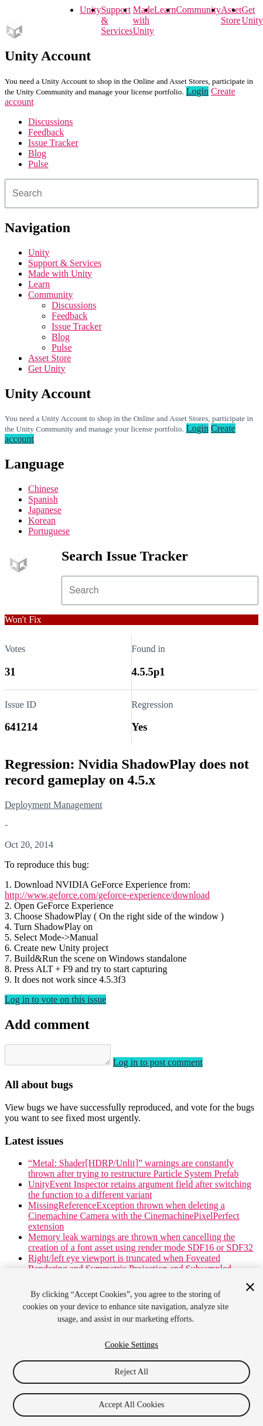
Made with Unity (143, 20)
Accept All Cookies (131, 1404)
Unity (90, 10)
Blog (37, 153)
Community (198, 10)
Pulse (38, 164)
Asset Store (49, 358)
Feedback (46, 132)
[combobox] (131, 193)
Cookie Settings (131, 1344)
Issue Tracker (53, 143)
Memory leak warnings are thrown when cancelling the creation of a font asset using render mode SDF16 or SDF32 (140, 1245)
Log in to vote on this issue (55, 999)
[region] (131, 1347)
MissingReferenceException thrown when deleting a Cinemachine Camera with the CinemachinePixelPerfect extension (134, 1219)
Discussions (50, 122)
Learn (165, 10)
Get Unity (251, 15)
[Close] (250, 1287)
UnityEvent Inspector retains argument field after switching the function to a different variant (139, 1193)
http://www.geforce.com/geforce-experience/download (107, 895)
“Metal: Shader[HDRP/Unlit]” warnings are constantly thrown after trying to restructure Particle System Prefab (133, 1172)
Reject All (132, 1371)
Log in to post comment (169, 1066)
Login (197, 91)
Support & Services (64, 263)
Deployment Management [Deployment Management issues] (54, 805)
